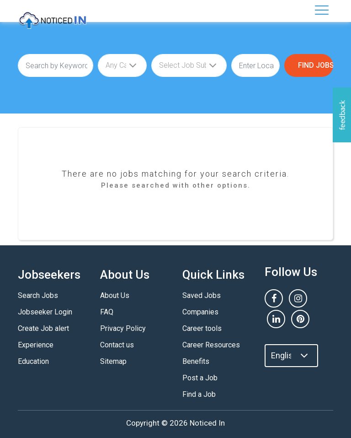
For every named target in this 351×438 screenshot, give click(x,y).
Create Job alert (43, 328)
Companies (200, 312)
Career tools (202, 328)
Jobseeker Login (45, 312)
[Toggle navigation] (322, 10)
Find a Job (199, 394)
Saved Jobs (201, 295)
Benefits (195, 361)
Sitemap (113, 361)
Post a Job (200, 377)
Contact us (117, 345)
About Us (114, 295)
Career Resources (211, 345)
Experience (35, 345)
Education (33, 361)
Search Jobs (38, 295)
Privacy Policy (123, 328)
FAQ (106, 312)
